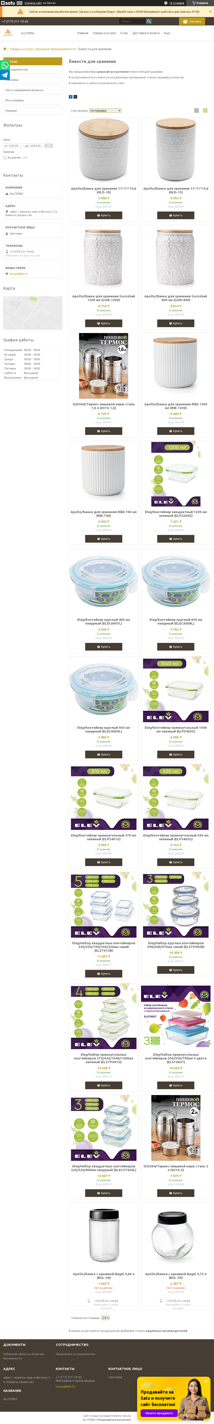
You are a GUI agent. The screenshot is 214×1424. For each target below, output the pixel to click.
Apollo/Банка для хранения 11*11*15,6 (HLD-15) (176, 190)
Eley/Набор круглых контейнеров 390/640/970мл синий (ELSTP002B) (175, 945)
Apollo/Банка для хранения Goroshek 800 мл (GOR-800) (175, 298)
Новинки (11, 110)
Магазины (12, 79)
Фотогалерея (14, 100)
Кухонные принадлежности (56, 49)
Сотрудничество (16, 69)
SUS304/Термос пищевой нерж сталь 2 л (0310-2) (175, 1168)
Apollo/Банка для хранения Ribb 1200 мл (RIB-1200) (175, 406)
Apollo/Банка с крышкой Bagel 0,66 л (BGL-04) (104, 1275)
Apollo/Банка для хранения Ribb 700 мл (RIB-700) (104, 513)
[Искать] (149, 21)
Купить (105, 215)
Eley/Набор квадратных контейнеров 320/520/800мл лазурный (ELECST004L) (103, 1168)
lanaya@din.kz (19, 273)
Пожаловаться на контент (114, 1419)
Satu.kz (126, 1415)
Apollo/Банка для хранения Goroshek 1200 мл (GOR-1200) (103, 298)
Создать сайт (33, 3)
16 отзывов (176, 3)
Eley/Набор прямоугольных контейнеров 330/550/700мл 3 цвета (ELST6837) (176, 1058)
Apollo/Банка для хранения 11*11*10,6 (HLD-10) (103, 190)
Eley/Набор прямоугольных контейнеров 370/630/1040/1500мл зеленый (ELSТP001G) (103, 1058)
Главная (82, 33)
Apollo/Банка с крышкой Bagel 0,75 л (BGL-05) (176, 1275)
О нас (124, 33)
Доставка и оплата (146, 33)
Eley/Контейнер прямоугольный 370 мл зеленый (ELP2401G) (103, 837)
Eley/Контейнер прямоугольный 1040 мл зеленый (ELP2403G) (176, 729)
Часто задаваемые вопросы (24, 90)
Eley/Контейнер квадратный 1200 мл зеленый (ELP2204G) (176, 513)
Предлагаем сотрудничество (75, 1353)
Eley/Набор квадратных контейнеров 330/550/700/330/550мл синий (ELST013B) (103, 946)
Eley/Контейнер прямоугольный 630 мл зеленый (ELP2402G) (176, 837)
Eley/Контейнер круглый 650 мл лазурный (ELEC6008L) (176, 621)
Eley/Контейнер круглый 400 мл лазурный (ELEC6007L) (103, 621)
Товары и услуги (104, 33)
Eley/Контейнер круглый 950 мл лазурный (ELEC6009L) (103, 729)
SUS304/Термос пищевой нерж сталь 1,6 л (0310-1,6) (104, 406)
